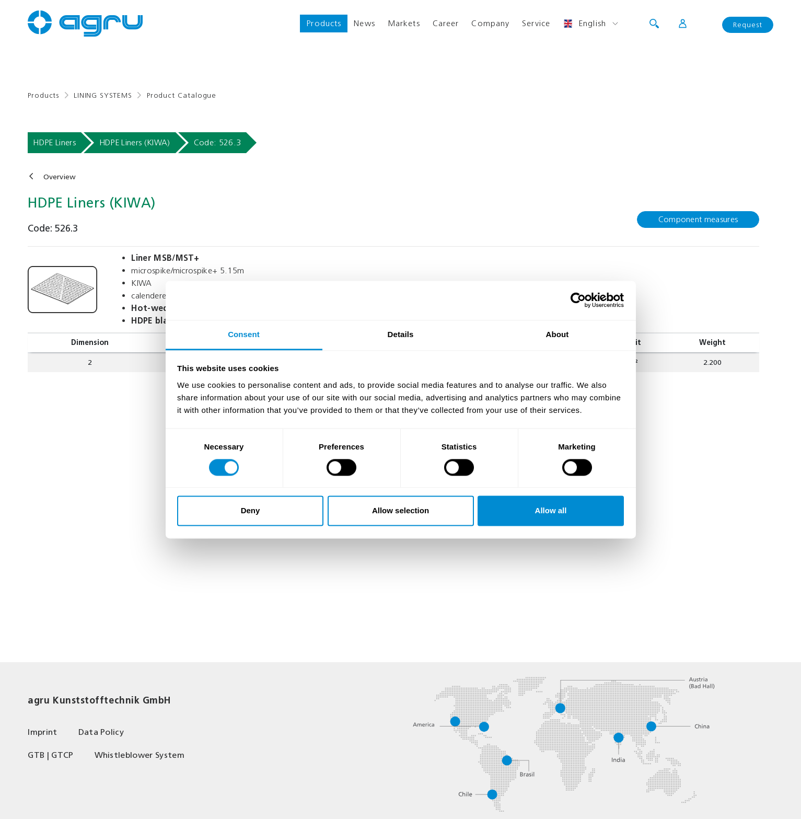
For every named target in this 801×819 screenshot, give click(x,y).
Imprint (42, 732)
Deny (250, 510)
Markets (404, 23)
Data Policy (101, 732)
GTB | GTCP (50, 755)
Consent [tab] (244, 334)
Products (323, 23)
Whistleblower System (139, 755)
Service (536, 23)
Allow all (551, 510)
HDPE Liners (54, 142)
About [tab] (557, 334)
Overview (59, 176)
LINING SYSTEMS (103, 95)
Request (747, 24)
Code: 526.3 (217, 142)
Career (446, 23)
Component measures (698, 219)
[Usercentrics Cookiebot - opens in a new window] (578, 300)
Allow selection (400, 510)
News (364, 23)
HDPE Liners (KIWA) (134, 142)
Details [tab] (401, 334)
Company (490, 23)
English (584, 23)
